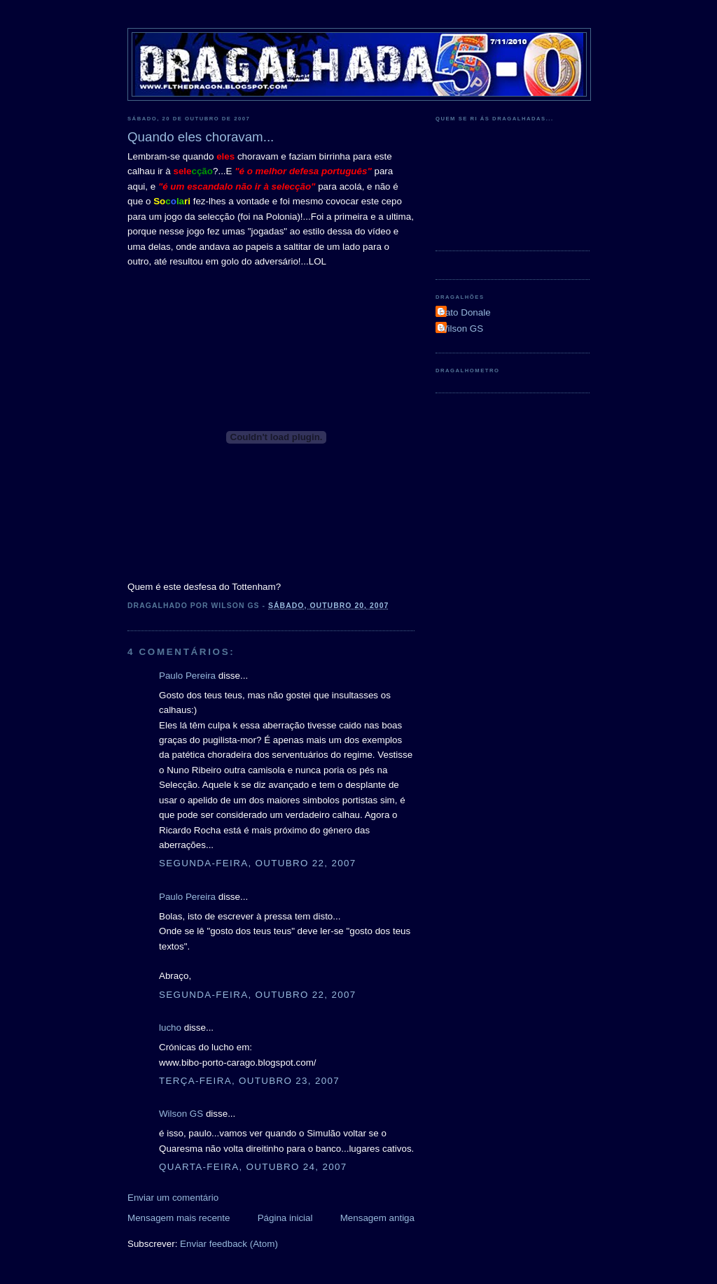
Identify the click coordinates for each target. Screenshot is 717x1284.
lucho (170, 1027)
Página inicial (285, 1218)
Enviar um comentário (172, 1197)
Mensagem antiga (377, 1218)
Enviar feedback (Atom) (229, 1244)
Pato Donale (465, 312)
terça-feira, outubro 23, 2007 (249, 1080)
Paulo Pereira (187, 675)
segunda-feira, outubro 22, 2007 (257, 863)
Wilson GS (181, 1113)
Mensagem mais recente (178, 1218)
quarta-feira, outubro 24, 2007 (253, 1167)
